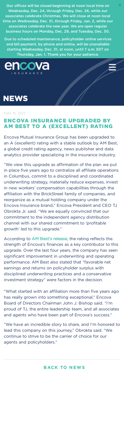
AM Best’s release (49, 238)
